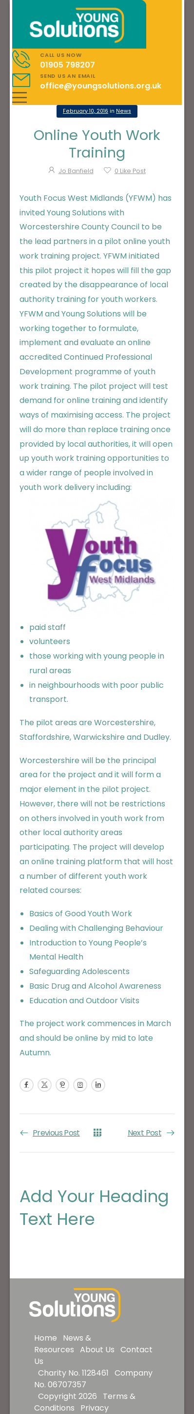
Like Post (130, 171)
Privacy (94, 1408)
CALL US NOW (61, 55)
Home (45, 1338)
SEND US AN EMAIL (68, 76)
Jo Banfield (76, 171)
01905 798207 (67, 65)
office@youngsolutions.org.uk (100, 85)
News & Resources (62, 1343)
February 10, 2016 (85, 111)
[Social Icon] (26, 1085)
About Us (97, 1349)
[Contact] (26, 59)
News (123, 111)
